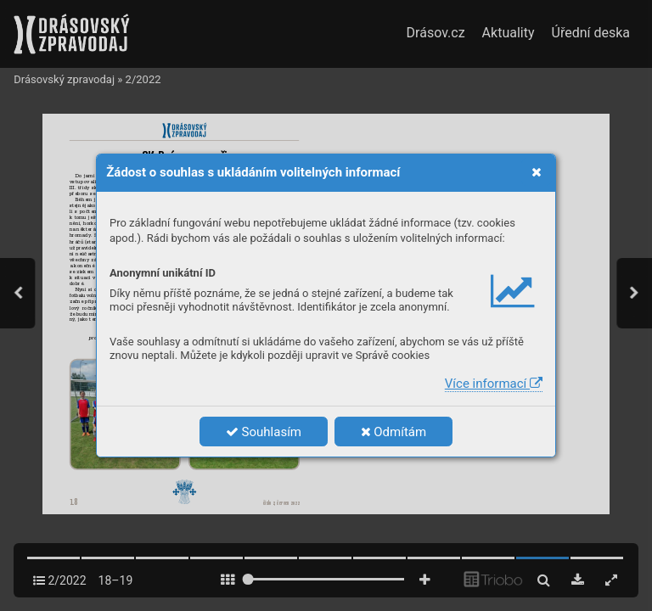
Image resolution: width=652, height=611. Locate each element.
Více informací (493, 383)
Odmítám (394, 432)
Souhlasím (263, 432)
